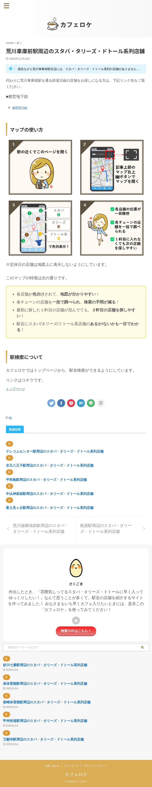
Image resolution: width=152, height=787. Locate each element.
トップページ (15, 389)
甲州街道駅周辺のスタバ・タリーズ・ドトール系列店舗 (47, 721)
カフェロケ (76, 774)
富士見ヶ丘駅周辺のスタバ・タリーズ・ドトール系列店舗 (52, 508)
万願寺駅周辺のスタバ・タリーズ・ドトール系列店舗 (45, 739)
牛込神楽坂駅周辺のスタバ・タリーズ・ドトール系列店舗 (52, 493)
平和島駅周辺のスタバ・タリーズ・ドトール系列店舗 (48, 479)
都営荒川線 (21, 108)
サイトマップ (71, 765)
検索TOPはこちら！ (76, 631)
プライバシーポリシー (95, 765)
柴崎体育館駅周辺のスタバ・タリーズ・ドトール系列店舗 (49, 702)
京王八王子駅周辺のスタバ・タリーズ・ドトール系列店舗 (52, 465)
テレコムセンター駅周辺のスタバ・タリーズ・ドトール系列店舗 (57, 451)
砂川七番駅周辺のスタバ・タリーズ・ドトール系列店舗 (47, 665)
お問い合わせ (52, 765)
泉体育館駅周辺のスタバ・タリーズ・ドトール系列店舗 (47, 683)
